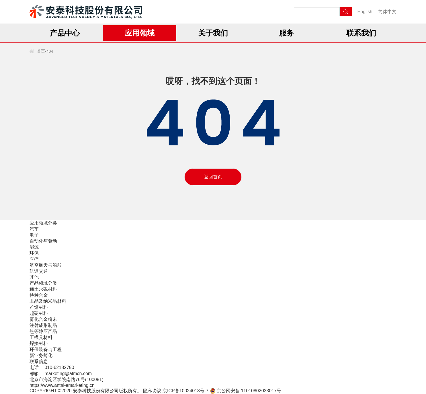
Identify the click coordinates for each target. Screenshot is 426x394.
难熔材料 (39, 307)
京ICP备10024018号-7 (185, 390)
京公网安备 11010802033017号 (245, 390)
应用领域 (140, 33)
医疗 (34, 259)
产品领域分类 (43, 283)
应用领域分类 (43, 223)
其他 (34, 277)
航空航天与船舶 (46, 265)
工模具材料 (41, 337)
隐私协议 (152, 390)
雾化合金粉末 (43, 319)
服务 (286, 33)
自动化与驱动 (43, 241)
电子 (34, 235)
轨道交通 (39, 271)
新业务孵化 (41, 355)
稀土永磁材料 (43, 289)
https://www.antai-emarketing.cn (62, 385)
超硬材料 (39, 313)
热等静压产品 (43, 331)
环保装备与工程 (46, 349)
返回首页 (213, 176)
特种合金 (39, 295)
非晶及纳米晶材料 (48, 301)
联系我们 (361, 33)
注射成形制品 (43, 325)
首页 (41, 51)
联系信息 (39, 361)
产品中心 (65, 33)
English (364, 11)
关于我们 (213, 33)
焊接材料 (39, 343)
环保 (34, 253)
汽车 (34, 229)
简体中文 (387, 11)
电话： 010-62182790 (52, 367)
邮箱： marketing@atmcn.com (61, 373)
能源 (34, 247)
